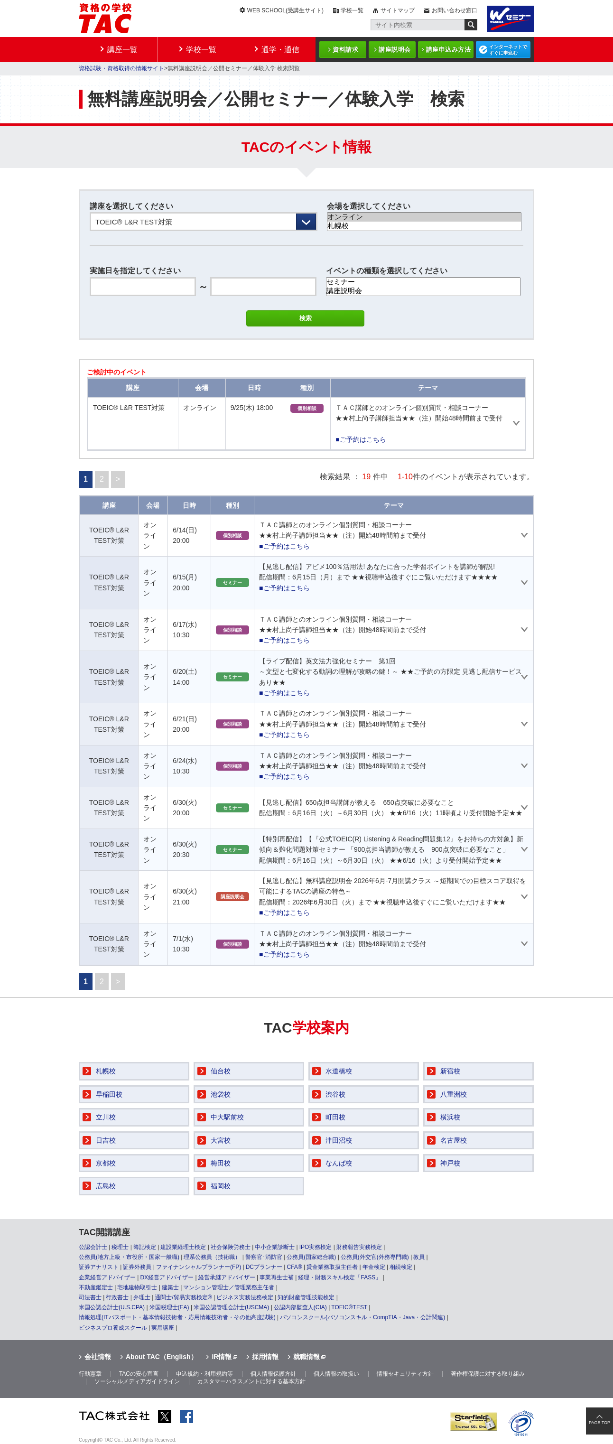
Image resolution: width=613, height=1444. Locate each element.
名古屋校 (453, 1140)
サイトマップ (398, 10)
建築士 (170, 1287)
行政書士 (117, 1297)
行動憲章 (90, 1373)
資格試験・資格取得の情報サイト (121, 68)
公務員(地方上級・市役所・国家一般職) (129, 1257)
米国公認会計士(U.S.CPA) (112, 1307)
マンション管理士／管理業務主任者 (228, 1287)
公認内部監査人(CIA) (300, 1307)
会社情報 (97, 1356)
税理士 (120, 1247)
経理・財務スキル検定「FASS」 (339, 1277)
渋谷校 (335, 1094)
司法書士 (90, 1297)
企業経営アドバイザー (107, 1277)
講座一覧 (122, 50)
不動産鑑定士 (96, 1287)
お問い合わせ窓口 (454, 10)
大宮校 (221, 1140)
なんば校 (338, 1163)
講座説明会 (395, 49)
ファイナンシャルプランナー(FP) (198, 1267)
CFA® (294, 1267)
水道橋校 (338, 1071)
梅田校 (221, 1163)
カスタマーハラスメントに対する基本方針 (251, 1381)
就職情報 (306, 1356)
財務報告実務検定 (359, 1247)
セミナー (423, 282)
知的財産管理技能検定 (306, 1297)
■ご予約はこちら (360, 439)
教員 (419, 1257)
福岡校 (221, 1186)
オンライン (424, 217)
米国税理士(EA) (169, 1307)
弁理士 (141, 1297)
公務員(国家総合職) (311, 1257)
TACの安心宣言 (138, 1373)
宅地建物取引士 (137, 1287)
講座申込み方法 (448, 49)
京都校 (106, 1163)
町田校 (335, 1117)
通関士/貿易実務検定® (183, 1297)
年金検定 (373, 1267)
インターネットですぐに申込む (508, 50)
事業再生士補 (277, 1277)
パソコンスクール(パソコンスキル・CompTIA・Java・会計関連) (362, 1317)
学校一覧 (352, 10)
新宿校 (450, 1071)
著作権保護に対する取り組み (488, 1373)
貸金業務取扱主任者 (332, 1267)
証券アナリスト (99, 1267)
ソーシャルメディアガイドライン (137, 1381)
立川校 (106, 1117)
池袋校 (221, 1094)
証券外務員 (137, 1267)
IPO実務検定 (315, 1247)
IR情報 (222, 1356)
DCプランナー (264, 1267)
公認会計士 (93, 1247)
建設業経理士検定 (183, 1247)
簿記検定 (144, 1247)
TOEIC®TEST (349, 1307)
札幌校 (424, 226)
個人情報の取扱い (336, 1373)
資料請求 (345, 49)
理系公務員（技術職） (212, 1257)
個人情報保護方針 (273, 1373)
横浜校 (450, 1117)
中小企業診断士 (275, 1247)
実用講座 (162, 1327)
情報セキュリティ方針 (405, 1373)
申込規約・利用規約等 (204, 1373)
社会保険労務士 (231, 1247)
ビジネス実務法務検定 (244, 1297)
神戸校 (450, 1163)
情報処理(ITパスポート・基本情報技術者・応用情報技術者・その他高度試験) (177, 1317)
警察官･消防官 (263, 1257)
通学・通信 (280, 50)
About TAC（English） (161, 1356)
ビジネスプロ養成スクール (113, 1327)
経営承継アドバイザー (226, 1277)
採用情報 (265, 1356)
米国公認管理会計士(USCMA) (231, 1307)
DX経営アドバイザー (167, 1277)
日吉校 (106, 1140)
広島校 (106, 1186)
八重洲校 (453, 1094)
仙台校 (221, 1071)
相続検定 (401, 1267)
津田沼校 (338, 1140)
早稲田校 (109, 1094)
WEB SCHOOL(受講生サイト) (285, 10)
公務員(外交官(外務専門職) (375, 1257)
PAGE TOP (599, 1422)
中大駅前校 (227, 1117)
